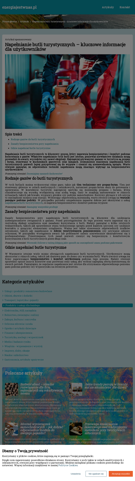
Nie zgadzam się (96, 474)
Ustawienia (76, 474)
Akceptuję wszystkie (121, 474)
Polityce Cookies (68, 465)
